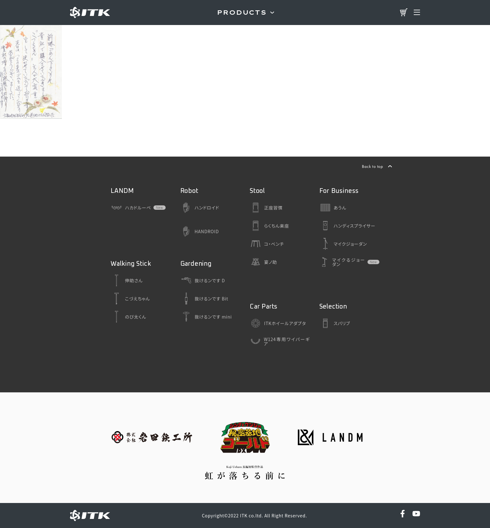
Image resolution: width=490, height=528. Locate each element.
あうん (333, 208)
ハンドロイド (199, 208)
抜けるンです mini (206, 317)
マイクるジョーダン (342, 262)
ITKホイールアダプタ (278, 323)
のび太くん (128, 317)
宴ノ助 (263, 262)
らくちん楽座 (269, 226)
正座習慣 (266, 208)
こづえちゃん (130, 298)
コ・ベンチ (267, 244)
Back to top (372, 166)
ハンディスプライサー (347, 226)
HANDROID (199, 231)
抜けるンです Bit (204, 298)
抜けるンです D (202, 280)
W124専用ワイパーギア (280, 341)
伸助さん (127, 280)
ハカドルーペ (131, 208)
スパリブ (334, 323)
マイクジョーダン (343, 244)
